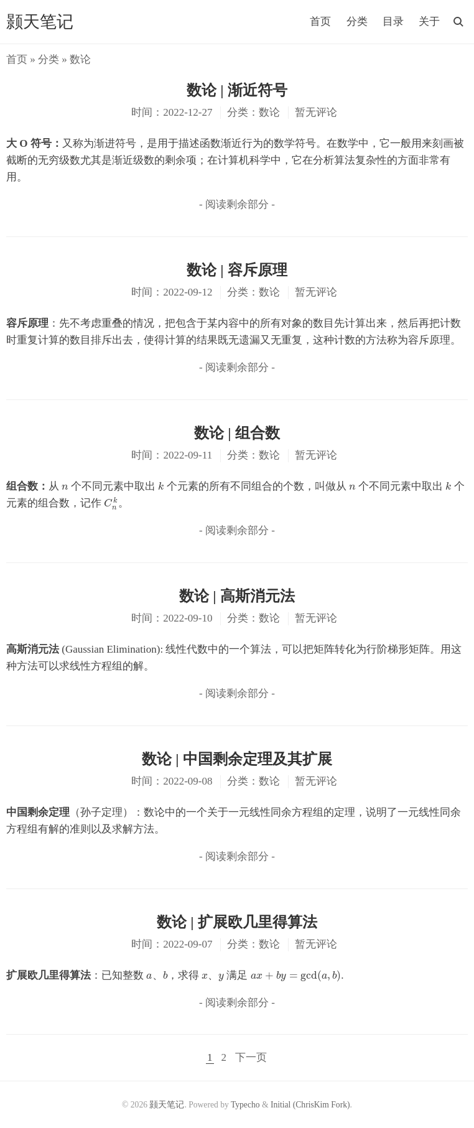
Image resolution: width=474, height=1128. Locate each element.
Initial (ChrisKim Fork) (310, 1104)
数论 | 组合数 (236, 433)
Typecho (245, 1104)
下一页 (251, 1057)
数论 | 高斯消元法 (236, 596)
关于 (429, 21)
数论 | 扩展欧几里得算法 (237, 922)
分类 (357, 21)
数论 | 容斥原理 (237, 270)
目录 (393, 21)
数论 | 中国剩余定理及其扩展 (237, 759)
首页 (320, 21)
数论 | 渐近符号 (237, 90)
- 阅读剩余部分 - (237, 204)
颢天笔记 (39, 21)
